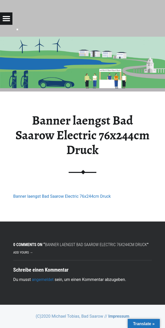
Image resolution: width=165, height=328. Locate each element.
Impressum (118, 316)
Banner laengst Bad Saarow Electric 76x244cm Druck (62, 196)
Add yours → (23, 252)
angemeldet (43, 279)
